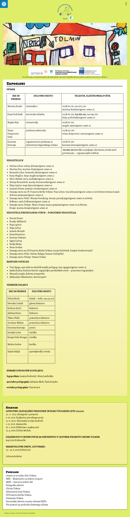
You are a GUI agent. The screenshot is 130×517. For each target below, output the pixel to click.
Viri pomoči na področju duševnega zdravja (27, 504)
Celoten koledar (14, 456)
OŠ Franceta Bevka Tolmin (18, 495)
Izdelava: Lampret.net (11, 513)
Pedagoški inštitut (15, 485)
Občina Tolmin (13, 488)
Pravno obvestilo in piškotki (27, 513)
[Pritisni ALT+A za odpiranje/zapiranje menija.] (4, 4)
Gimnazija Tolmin (14, 498)
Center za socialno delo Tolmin (21, 475)
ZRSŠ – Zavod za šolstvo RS (19, 482)
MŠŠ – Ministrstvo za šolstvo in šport (24, 478)
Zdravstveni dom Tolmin (18, 491)
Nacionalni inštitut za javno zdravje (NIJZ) (26, 501)
